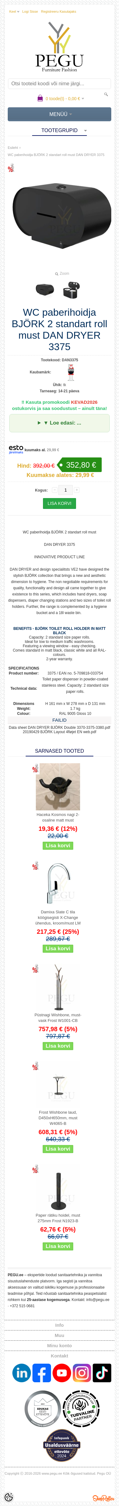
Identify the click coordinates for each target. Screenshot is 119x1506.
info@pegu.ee (97, 1300)
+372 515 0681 (22, 1306)
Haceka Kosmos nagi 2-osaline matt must (57, 817)
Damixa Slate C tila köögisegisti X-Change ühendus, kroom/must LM (58, 917)
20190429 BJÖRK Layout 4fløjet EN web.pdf (59, 732)
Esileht (13, 147)
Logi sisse (30, 11)
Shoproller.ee (103, 1498)
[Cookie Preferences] (8, 1497)
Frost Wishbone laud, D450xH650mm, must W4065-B (58, 1118)
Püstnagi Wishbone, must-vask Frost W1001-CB (58, 1018)
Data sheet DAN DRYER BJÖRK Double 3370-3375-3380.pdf (59, 727)
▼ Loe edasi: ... (62, 423)
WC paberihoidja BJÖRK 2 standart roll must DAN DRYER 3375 (56, 155)
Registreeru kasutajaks (58, 11)
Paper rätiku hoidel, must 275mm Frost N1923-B (58, 1218)
